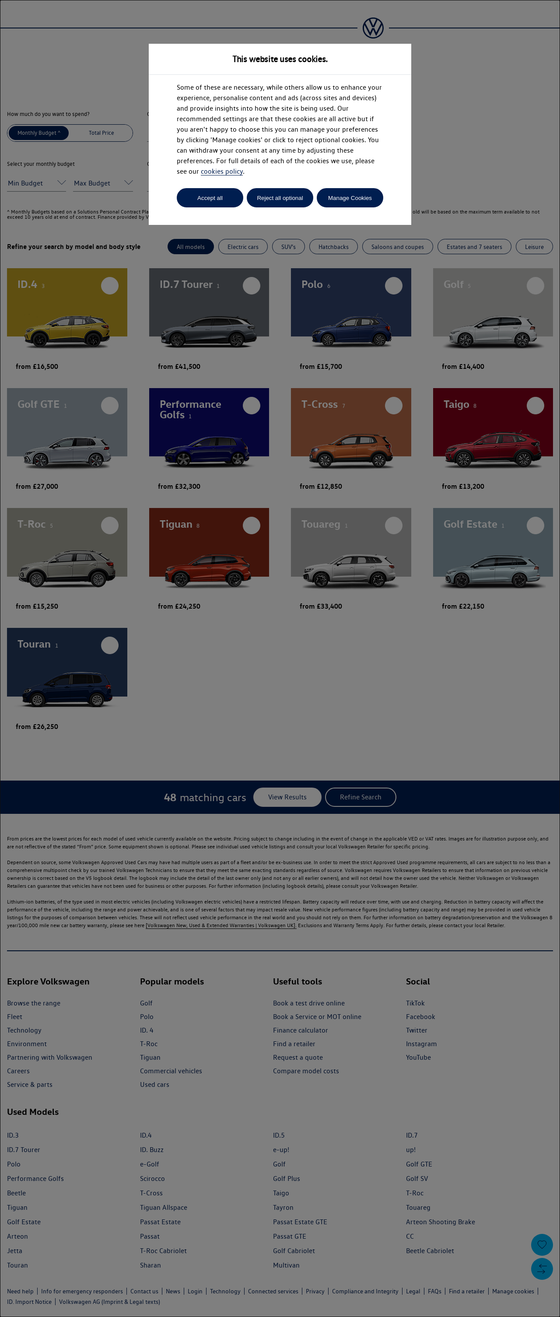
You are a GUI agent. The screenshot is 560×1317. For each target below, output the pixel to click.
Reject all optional (280, 198)
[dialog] (280, 658)
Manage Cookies (350, 198)
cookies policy (222, 171)
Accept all (210, 198)
